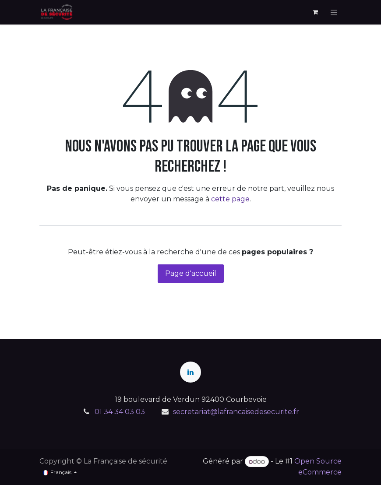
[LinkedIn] (190, 372)
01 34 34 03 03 (120, 412)
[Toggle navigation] (334, 12)
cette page (230, 199)
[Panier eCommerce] (315, 12)
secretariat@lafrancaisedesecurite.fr (236, 412)
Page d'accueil (190, 273)
